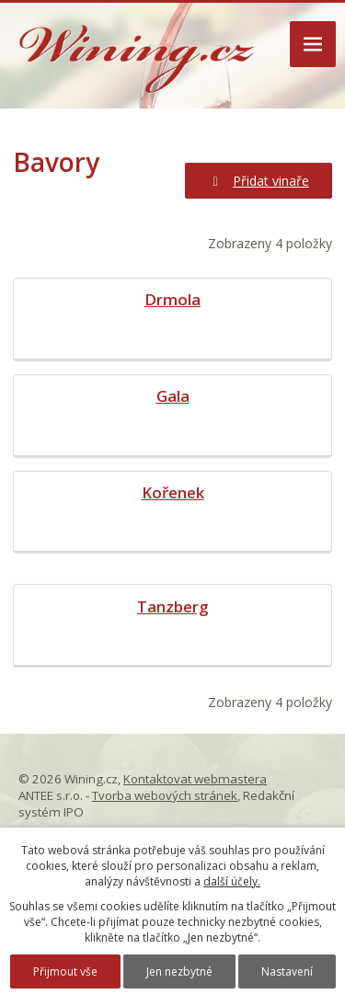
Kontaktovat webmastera (195, 779)
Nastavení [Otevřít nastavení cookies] (287, 971)
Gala (173, 395)
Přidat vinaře (259, 180)
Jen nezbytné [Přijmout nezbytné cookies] (179, 971)
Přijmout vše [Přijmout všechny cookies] (65, 971)
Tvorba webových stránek (164, 795)
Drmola (172, 299)
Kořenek (173, 492)
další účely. (231, 881)
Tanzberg (172, 606)
